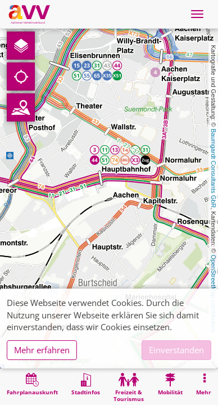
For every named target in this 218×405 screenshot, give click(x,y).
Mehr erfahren (42, 350)
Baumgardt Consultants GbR (213, 168)
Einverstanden (176, 350)
